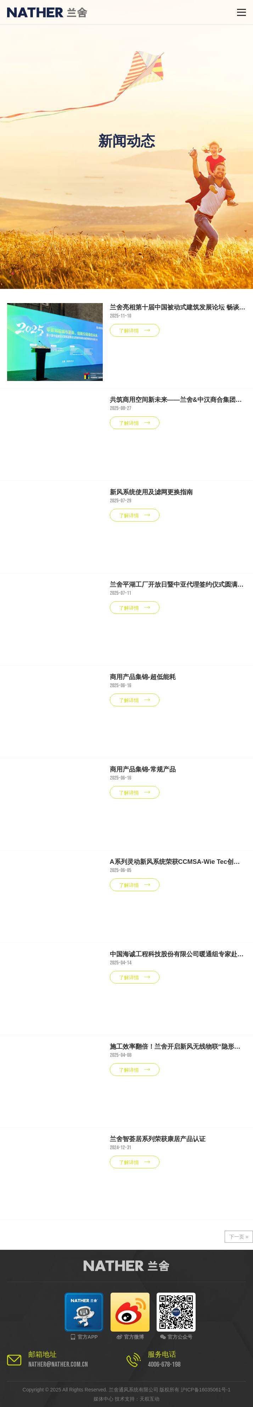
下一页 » (238, 1237)
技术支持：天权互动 (137, 1399)
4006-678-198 (164, 1364)
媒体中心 (103, 1399)
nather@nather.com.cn (58, 1364)
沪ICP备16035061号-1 (205, 1389)
